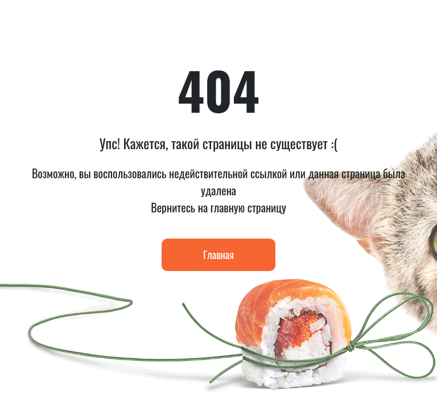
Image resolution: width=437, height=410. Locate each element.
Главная (218, 254)
